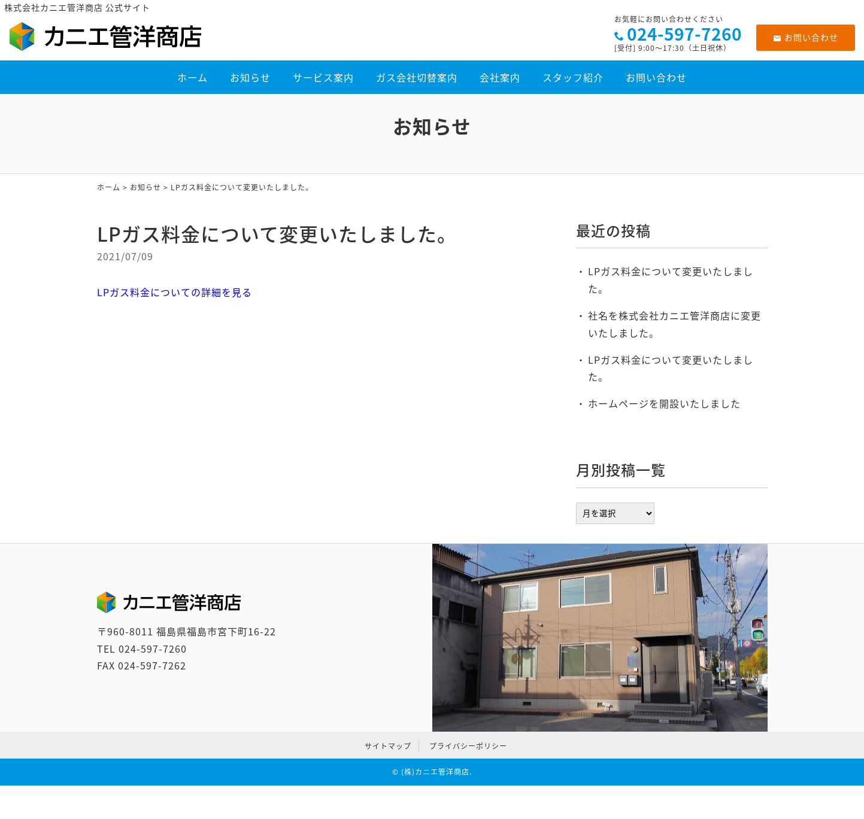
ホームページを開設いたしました (664, 403)
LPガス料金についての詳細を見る (174, 292)
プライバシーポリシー (468, 746)
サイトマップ (388, 746)
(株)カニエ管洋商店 (435, 771)
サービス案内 (323, 77)
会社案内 (500, 77)
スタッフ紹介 (573, 77)
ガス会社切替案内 (416, 77)
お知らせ (250, 77)
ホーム (192, 77)
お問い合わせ (805, 37)
